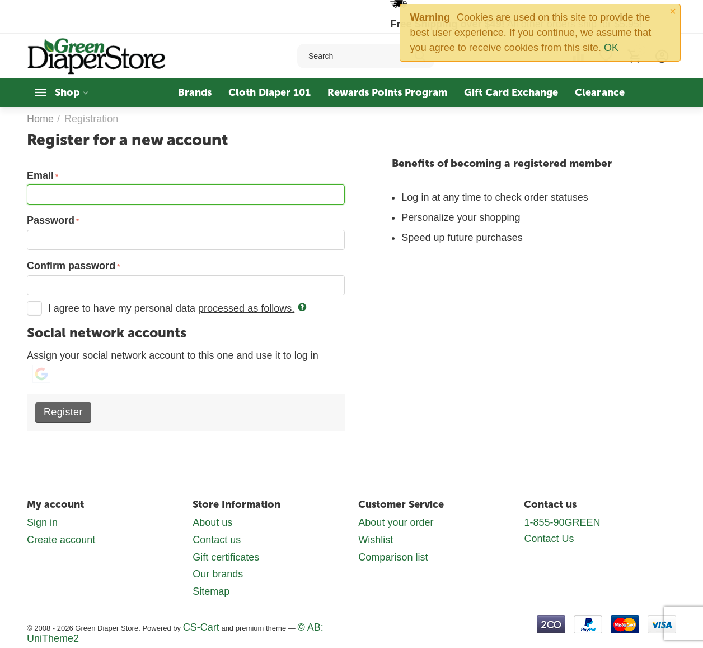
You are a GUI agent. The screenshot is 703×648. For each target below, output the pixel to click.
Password (50, 220)
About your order (395, 522)
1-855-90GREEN (562, 522)
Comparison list (393, 557)
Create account (61, 539)
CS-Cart (201, 627)
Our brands (218, 574)
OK (611, 47)
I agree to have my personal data (167, 308)
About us (212, 522)
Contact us (217, 539)
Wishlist (375, 539)
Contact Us (549, 538)
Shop (67, 92)
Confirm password (71, 265)
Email (40, 175)
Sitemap (211, 591)
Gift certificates (226, 557)
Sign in (42, 522)
